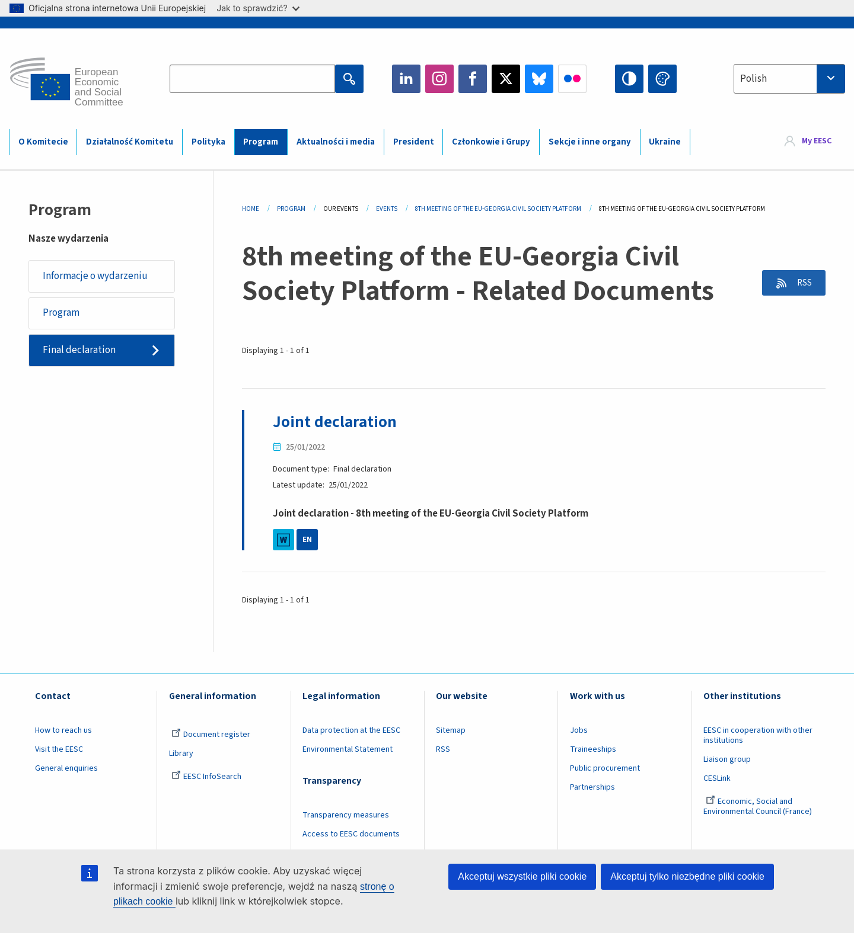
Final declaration (79, 351)
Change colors (662, 79)
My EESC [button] (816, 142)
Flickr (572, 79)
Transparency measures (345, 815)
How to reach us (63, 730)
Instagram (439, 79)
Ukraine (665, 142)
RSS (801, 283)
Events (386, 208)
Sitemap (451, 730)
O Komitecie (43, 142)
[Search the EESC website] (252, 79)
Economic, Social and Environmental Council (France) (758, 806)
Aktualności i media (336, 142)
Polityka (208, 142)
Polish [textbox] (753, 79)
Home (250, 208)
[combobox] (789, 79)
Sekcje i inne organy (590, 142)
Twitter (506, 79)
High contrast (629, 79)
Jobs (579, 730)
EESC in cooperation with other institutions (757, 735)
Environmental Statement (347, 749)
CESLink (717, 778)
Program (260, 142)
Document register (210, 734)
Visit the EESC (59, 749)
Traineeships (593, 749)
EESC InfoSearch (206, 777)
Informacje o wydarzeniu (95, 276)
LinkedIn (406, 79)
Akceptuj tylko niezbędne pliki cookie (687, 876)
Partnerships (592, 787)
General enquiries (66, 768)
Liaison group (727, 759)
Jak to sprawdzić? (257, 8)
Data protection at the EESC (351, 730)
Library (181, 753)
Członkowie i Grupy (491, 142)
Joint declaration (336, 422)
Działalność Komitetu (129, 142)
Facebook (472, 79)
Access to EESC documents (351, 834)
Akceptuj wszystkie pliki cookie (522, 876)
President (413, 142)
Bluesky (539, 79)
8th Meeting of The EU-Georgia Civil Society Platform (498, 208)
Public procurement (605, 768)
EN (307, 540)
